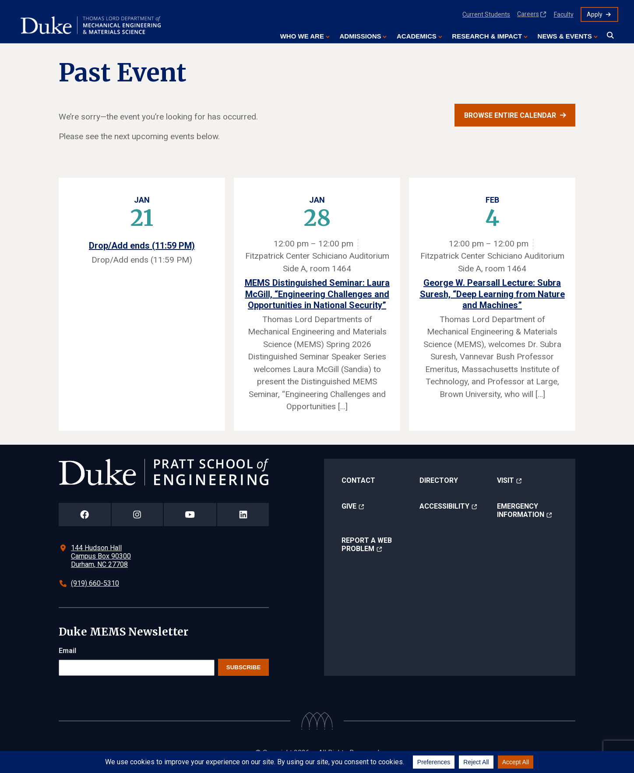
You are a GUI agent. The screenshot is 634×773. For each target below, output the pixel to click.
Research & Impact (487, 36)
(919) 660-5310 (95, 583)
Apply (594, 14)
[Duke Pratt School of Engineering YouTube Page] (190, 514)
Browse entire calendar (510, 115)
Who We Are (302, 36)
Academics (417, 36)
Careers (528, 14)
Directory (438, 480)
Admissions (360, 36)
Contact (358, 480)
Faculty (564, 14)
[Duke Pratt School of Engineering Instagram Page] (137, 514)
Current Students (486, 14)
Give (349, 506)
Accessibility (444, 506)
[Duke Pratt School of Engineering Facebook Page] (85, 514)
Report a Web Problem (367, 544)
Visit (505, 480)
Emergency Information (520, 510)
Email (67, 651)
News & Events (565, 36)
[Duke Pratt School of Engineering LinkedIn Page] (243, 514)
